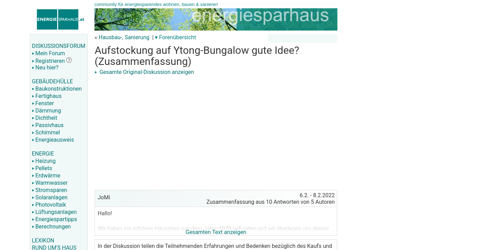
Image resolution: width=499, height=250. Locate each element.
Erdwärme (46, 175)
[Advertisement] (216, 125)
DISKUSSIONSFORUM (58, 46)
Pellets (42, 168)
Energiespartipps (54, 219)
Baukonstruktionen (57, 88)
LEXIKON (43, 240)
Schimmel (46, 132)
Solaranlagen (50, 197)
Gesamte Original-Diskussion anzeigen (144, 72)
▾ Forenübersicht (175, 37)
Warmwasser (50, 183)
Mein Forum (48, 53)
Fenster (43, 103)
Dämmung (46, 110)
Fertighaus (47, 96)
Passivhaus (47, 125)
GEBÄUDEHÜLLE (52, 81)
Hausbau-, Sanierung (123, 37)
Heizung (43, 161)
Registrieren (48, 61)
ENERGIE (43, 153)
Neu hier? (45, 67)
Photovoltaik (49, 204)
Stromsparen (49, 190)
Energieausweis (53, 139)
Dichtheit (44, 118)
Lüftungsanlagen (54, 212)
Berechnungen (51, 226)
